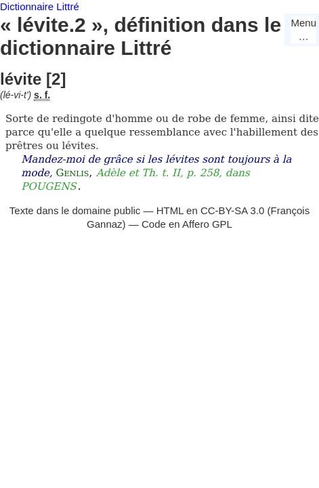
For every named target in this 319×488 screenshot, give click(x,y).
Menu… (303, 29)
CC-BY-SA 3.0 (232, 210)
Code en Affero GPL (187, 224)
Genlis (72, 173)
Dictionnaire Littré (39, 6)
